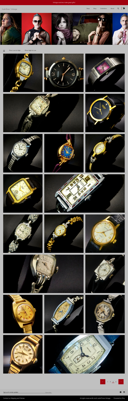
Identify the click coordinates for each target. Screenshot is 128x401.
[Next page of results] (121, 381)
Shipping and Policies (18, 398)
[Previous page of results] (102, 381)
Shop (88, 8)
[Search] (118, 9)
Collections (103, 8)
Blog (95, 8)
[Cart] (124, 8)
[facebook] (121, 392)
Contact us (6, 398)
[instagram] (124, 392)
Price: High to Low (30, 50)
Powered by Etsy (119, 398)
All (4, 50)
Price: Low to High (14, 50)
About (112, 8)
